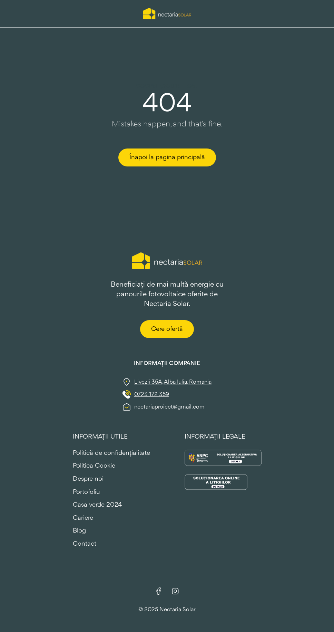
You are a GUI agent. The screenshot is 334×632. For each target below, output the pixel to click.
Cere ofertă (167, 329)
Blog (79, 530)
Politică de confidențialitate (111, 453)
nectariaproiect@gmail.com (169, 407)
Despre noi (88, 479)
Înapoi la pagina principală (167, 157)
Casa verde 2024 (97, 504)
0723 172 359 (151, 395)
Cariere (83, 518)
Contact (84, 543)
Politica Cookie (94, 465)
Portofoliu (86, 492)
